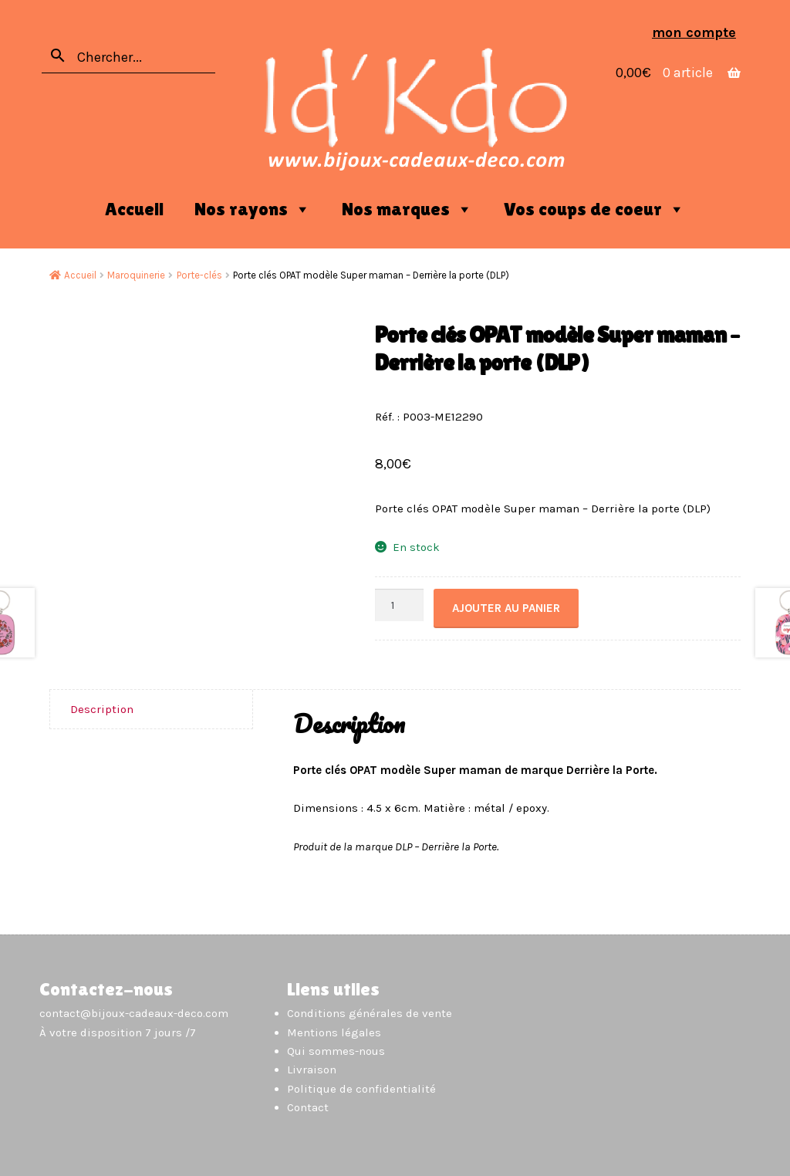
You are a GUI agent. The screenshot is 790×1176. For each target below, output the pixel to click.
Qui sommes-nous (336, 1051)
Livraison (311, 1069)
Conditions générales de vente (369, 1013)
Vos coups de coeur (594, 209)
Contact (308, 1107)
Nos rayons (252, 209)
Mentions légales (334, 1032)
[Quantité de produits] (399, 605)
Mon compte (694, 32)
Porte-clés (199, 275)
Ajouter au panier (506, 608)
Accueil (134, 208)
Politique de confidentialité (361, 1089)
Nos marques (407, 209)
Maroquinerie (136, 275)
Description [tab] (101, 709)
